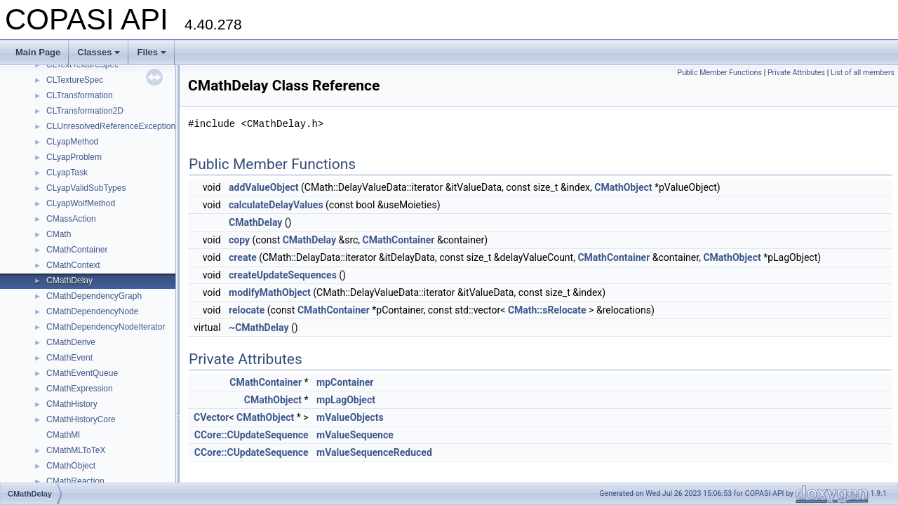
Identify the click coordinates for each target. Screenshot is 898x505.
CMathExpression (79, 388)
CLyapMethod (72, 142)
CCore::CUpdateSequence (251, 434)
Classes (98, 52)
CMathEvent (69, 358)
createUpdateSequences (283, 275)
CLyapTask (67, 172)
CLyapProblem (74, 157)
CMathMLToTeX (75, 450)
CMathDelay (69, 280)
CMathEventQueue (82, 373)
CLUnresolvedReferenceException (110, 126)
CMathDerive (70, 342)
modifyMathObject (270, 292)
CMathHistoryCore (81, 419)
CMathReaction (75, 481)
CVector (211, 417)
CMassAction (71, 219)
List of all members (862, 72)
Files (151, 52)
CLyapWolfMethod (80, 203)
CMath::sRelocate (547, 310)
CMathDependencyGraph (94, 296)
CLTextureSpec (74, 80)
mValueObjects (350, 417)
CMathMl (63, 435)
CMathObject (70, 466)
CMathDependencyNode (92, 311)
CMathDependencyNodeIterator (105, 327)
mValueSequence (355, 434)
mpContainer (344, 382)
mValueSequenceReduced (374, 452)
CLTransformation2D (84, 111)
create (243, 257)
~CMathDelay (258, 327)
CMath (58, 234)
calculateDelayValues (276, 204)
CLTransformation (79, 95)
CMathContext (73, 265)
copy (239, 239)
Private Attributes (796, 72)
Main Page (37, 52)
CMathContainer (76, 250)
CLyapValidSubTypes (86, 188)
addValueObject (263, 187)
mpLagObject (345, 399)
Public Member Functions (719, 72)
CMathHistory (72, 404)
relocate (246, 310)
